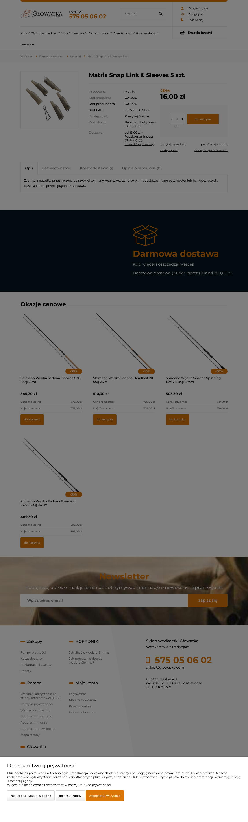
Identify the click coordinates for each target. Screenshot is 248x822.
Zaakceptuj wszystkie (104, 795)
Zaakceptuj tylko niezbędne (31, 795)
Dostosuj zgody (70, 795)
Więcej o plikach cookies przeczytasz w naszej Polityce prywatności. (59, 785)
